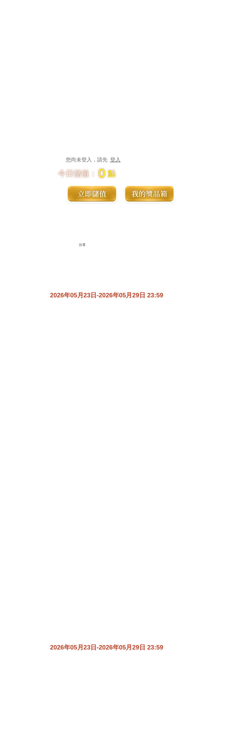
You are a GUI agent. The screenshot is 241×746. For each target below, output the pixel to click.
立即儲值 (92, 193)
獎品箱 (149, 193)
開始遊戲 (211, 735)
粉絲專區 (151, 735)
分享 (82, 245)
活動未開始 (183, 334)
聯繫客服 (183, 686)
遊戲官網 (90, 735)
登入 (115, 160)
